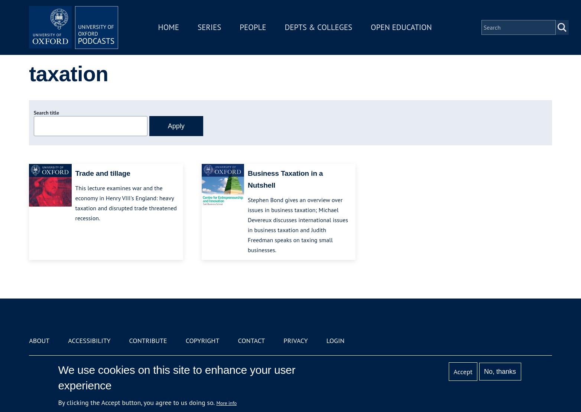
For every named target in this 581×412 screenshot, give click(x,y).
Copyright (203, 340)
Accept (463, 371)
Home (168, 27)
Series (209, 27)
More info (227, 403)
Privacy (295, 340)
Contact (251, 340)
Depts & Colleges (319, 27)
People (253, 27)
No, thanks (500, 371)
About (39, 340)
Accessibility (89, 340)
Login (336, 340)
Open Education (401, 27)
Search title (46, 112)
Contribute (148, 340)
